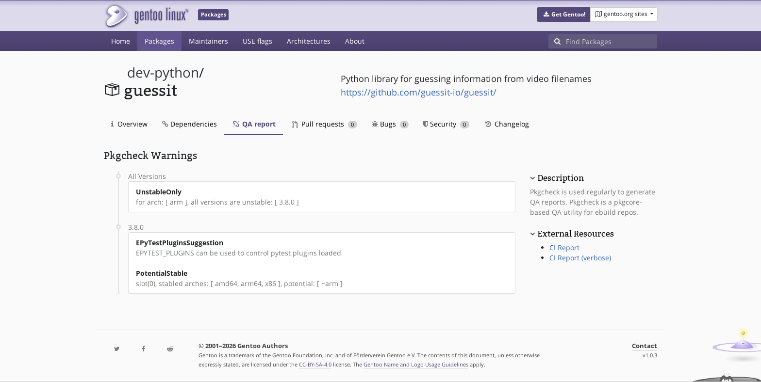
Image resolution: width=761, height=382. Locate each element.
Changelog (506, 123)
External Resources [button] (575, 234)
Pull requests (324, 123)
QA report (254, 123)
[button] (564, 14)
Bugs (390, 123)
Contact (644, 346)
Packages (159, 41)
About (354, 41)
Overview (129, 123)
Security (446, 123)
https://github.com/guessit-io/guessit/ (418, 92)
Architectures (309, 41)
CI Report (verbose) (580, 257)
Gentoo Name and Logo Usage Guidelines (416, 364)
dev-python (163, 72)
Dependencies (189, 123)
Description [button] (560, 178)
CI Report (564, 247)
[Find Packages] (611, 41)
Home (120, 41)
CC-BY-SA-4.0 (315, 364)
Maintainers (208, 41)
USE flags (257, 41)
